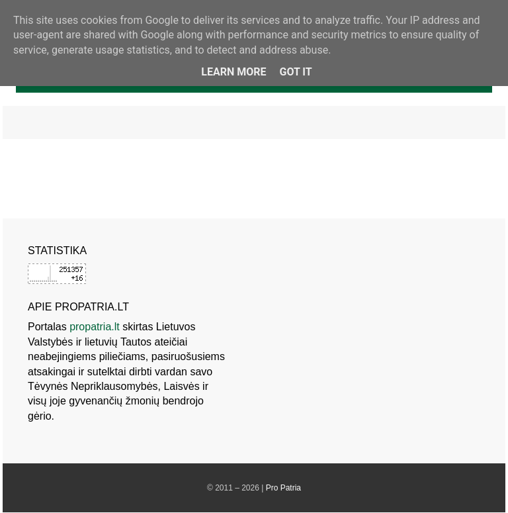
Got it (295, 72)
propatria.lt (94, 326)
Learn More (233, 72)
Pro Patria (283, 487)
